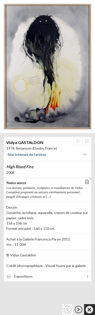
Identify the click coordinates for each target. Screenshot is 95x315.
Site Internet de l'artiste (27, 154)
